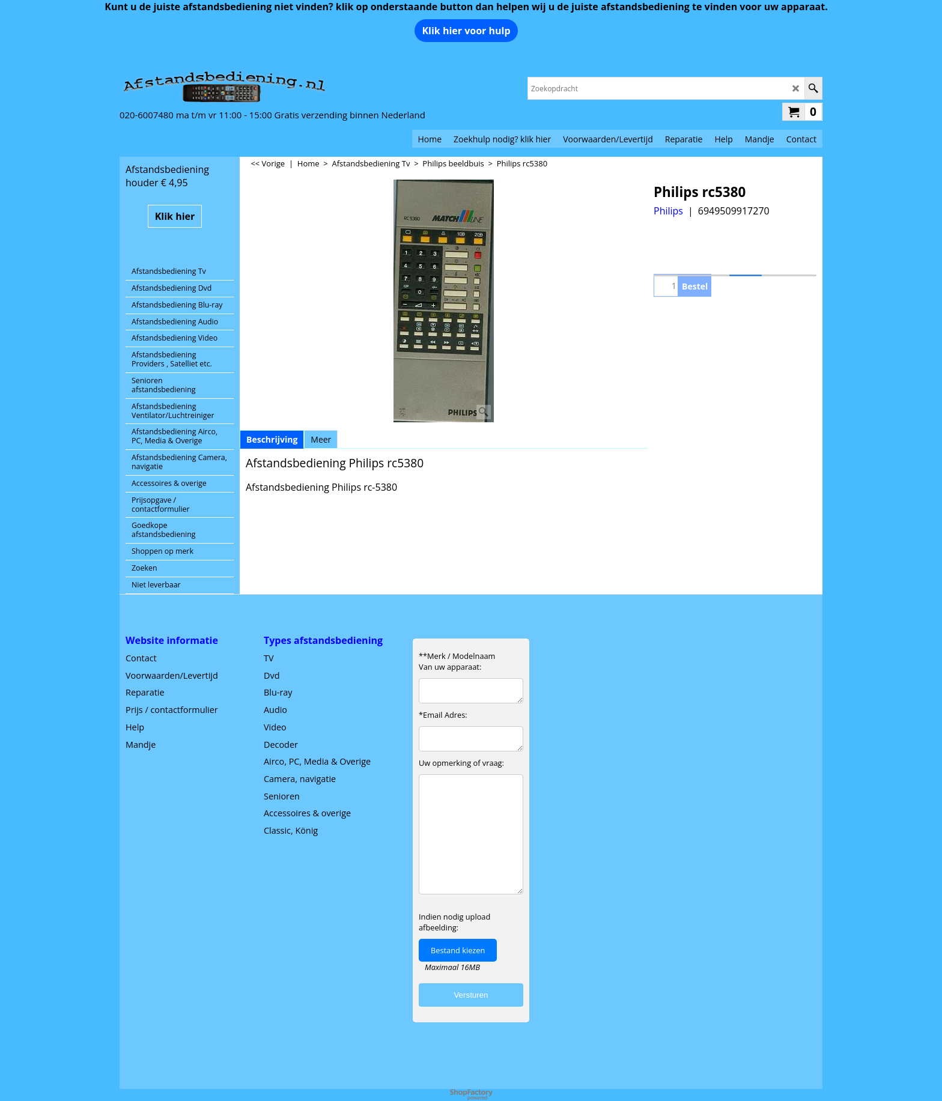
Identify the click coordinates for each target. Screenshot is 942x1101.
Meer (321, 439)
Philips (668, 210)
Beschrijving (271, 439)
